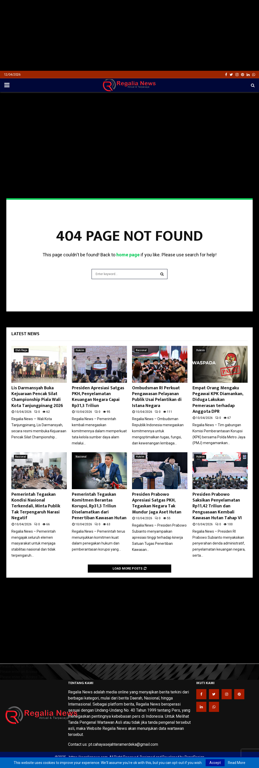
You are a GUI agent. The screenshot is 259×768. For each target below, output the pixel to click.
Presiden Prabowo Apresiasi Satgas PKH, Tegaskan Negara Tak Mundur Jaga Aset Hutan (156, 503)
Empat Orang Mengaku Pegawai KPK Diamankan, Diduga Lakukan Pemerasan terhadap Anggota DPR (217, 400)
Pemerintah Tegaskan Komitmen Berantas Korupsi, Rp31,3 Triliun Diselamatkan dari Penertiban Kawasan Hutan (99, 506)
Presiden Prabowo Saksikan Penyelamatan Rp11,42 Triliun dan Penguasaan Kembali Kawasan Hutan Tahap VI (217, 506)
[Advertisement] (129, 35)
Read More (236, 762)
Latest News (25, 334)
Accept (215, 763)
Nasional (141, 350)
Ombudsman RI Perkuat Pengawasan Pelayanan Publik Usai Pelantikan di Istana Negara (157, 397)
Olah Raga (21, 350)
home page (128, 254)
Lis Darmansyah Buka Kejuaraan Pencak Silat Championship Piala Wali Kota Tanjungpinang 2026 (37, 397)
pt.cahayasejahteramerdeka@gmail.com (123, 744)
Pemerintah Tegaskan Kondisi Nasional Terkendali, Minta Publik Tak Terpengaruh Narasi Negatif (35, 506)
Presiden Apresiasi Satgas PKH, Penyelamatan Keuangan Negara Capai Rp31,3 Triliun (98, 397)
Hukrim (80, 350)
